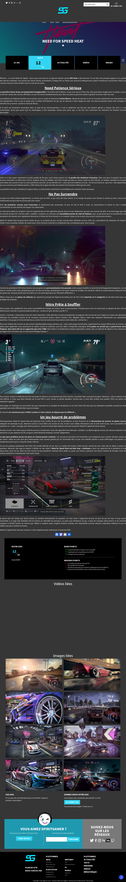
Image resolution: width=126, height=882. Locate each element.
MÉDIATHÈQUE (90, 872)
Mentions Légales (62, 881)
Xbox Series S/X (50, 864)
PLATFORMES (90, 856)
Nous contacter (33, 870)
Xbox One (49, 862)
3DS (66, 862)
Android (67, 873)
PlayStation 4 (50, 872)
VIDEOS (87, 868)
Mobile (68, 870)
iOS (66, 875)
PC (66, 867)
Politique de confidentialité (77, 881)
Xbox (48, 859)
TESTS (87, 862)
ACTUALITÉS (89, 859)
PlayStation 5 (50, 874)
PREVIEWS (88, 865)
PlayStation (51, 869)
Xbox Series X (50, 867)
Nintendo (69, 859)
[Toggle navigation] (4, 18)
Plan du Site (31, 867)
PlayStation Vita (51, 877)
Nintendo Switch (70, 864)
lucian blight (16, 560)
